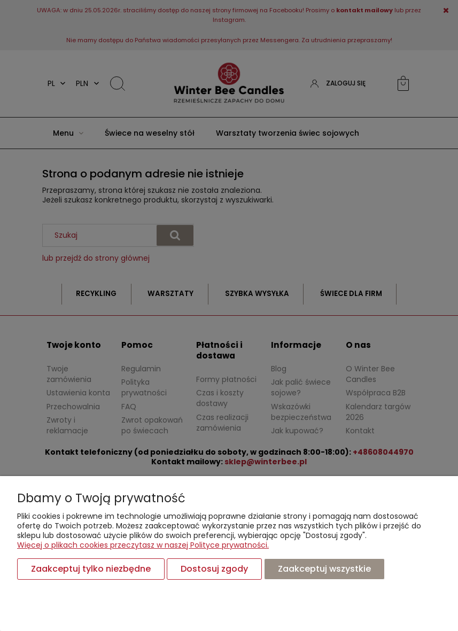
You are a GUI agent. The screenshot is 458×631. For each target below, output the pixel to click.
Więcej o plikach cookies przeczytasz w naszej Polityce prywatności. (143, 545)
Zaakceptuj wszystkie (324, 569)
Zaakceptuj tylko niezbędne (91, 569)
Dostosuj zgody (214, 569)
